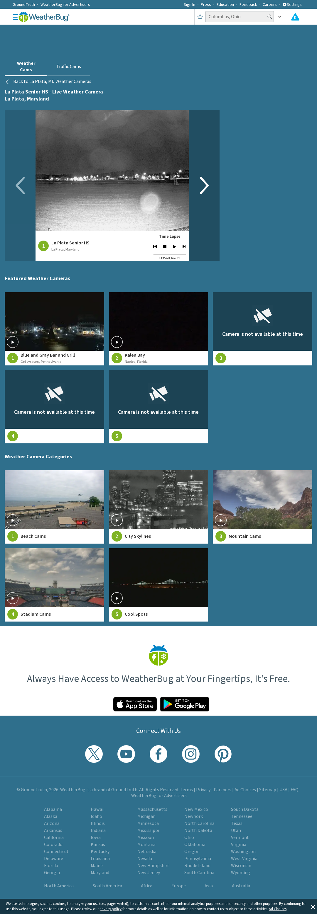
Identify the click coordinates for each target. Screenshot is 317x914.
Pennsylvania (197, 858)
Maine (97, 865)
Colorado (53, 844)
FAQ (295, 790)
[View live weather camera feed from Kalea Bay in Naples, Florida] (158, 328)
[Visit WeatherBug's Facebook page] (158, 754)
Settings (292, 5)
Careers (270, 5)
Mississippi (148, 830)
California (54, 837)
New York (193, 816)
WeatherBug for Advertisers (65, 5)
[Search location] (239, 16)
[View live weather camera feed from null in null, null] (262, 328)
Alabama (53, 809)
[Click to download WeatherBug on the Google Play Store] (184, 704)
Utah (236, 830)
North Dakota (198, 830)
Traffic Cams (68, 66)
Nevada (144, 858)
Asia (209, 886)
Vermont (240, 837)
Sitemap (267, 790)
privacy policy (111, 909)
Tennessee (241, 816)
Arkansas (53, 830)
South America (107, 886)
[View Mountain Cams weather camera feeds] (262, 507)
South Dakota (245, 809)
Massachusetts (152, 809)
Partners (222, 790)
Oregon (192, 851)
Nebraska (146, 851)
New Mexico (196, 809)
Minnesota (148, 823)
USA (283, 790)
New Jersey (148, 872)
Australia (241, 886)
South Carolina (199, 872)
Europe (178, 886)
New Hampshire (153, 865)
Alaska (50, 816)
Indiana (98, 830)
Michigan (146, 816)
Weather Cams (26, 66)
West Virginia (244, 858)
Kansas (98, 844)
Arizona (52, 823)
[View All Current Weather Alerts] (295, 17)
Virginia (238, 844)
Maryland (100, 872)
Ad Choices (277, 909)
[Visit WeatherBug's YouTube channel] (126, 754)
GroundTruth (24, 5)
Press (206, 5)
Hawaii (97, 809)
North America (59, 886)
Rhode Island (197, 865)
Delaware (53, 858)
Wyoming (240, 872)
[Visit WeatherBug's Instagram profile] (191, 754)
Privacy (203, 790)
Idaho (96, 816)
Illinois (98, 823)
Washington (243, 851)
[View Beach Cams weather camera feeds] (54, 507)
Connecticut (56, 851)
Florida (51, 865)
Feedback (248, 5)
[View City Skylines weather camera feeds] (158, 507)
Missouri (145, 837)
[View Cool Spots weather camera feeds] (158, 585)
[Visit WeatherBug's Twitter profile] (94, 754)
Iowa (96, 837)
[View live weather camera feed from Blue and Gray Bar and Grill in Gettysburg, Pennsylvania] (54, 328)
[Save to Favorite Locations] (200, 17)
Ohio (189, 837)
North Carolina (199, 823)
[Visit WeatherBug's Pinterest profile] (223, 754)
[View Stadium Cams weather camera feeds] (54, 585)
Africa (146, 886)
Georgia (52, 872)
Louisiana (100, 858)
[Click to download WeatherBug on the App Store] (135, 704)
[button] (313, 906)
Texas (236, 823)
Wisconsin (241, 865)
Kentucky (100, 851)
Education (225, 5)
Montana (146, 844)
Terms (186, 790)
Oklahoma (194, 844)
